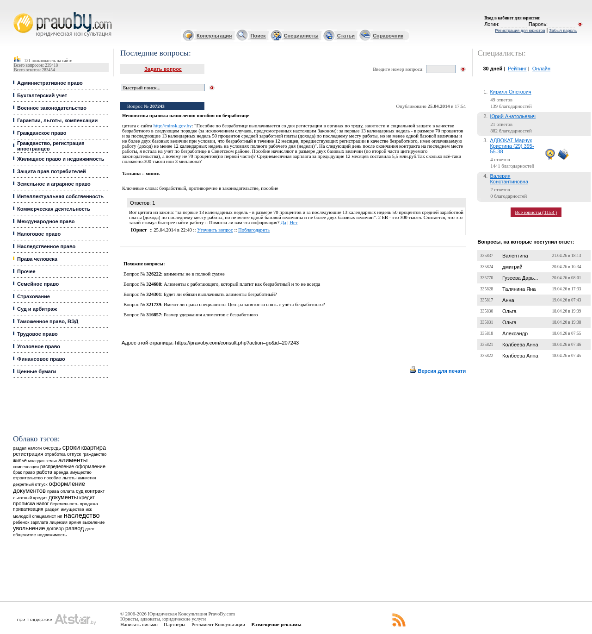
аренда (61, 472)
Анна (508, 300)
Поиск (258, 35)
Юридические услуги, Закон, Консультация (17, 12)
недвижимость (52, 534)
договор (55, 528)
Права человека (37, 259)
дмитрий (512, 267)
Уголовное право (38, 346)
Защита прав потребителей (51, 171)
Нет (293, 222)
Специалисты (301, 35)
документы (63, 497)
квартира (93, 447)
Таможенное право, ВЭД (47, 321)
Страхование (33, 296)
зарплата (39, 522)
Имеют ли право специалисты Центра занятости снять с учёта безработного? (244, 304)
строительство (28, 477)
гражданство (94, 454)
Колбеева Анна (520, 344)
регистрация (28, 454)
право (29, 472)
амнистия (87, 478)
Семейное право (38, 284)
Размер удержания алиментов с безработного (211, 314)
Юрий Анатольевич (513, 116)
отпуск (74, 454)
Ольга (509, 311)
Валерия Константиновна (509, 178)
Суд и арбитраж (37, 309)
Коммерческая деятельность (53, 209)
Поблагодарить (254, 229)
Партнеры (174, 624)
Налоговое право (39, 234)
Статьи (346, 35)
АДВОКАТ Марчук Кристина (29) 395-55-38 (512, 146)
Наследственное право (46, 246)
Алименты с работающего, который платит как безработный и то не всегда (242, 284)
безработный (172, 188)
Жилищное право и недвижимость (61, 159)
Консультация (214, 35)
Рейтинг (517, 68)
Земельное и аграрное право (54, 184)
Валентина (515, 255)
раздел (19, 448)
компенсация (26, 467)
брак (17, 472)
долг (89, 528)
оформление (90, 466)
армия (75, 522)
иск (89, 509)
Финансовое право (41, 359)
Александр (515, 333)
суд (79, 491)
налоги (35, 448)
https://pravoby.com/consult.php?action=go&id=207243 (237, 342)
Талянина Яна (519, 289)
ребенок (21, 522)
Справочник (388, 35)
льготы (69, 477)
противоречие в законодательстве (224, 188)
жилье (20, 460)
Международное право (46, 221)
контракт (95, 491)
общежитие (24, 534)
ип (59, 516)
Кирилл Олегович (510, 91)
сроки (71, 447)
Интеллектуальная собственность (60, 196)
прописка (24, 503)
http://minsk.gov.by (173, 125)
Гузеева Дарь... (520, 278)
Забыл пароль (563, 30)
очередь (52, 448)
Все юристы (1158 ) (536, 212)
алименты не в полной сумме (194, 273)
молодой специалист (34, 516)
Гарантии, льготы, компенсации (57, 120)
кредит (87, 497)
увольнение (29, 528)
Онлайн (541, 68)
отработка (55, 454)
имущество (81, 472)
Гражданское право (41, 133)
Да (283, 222)
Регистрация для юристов (520, 30)
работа (44, 472)
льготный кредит (30, 497)
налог (43, 503)
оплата (67, 491)
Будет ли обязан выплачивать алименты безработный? (220, 294)
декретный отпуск (30, 484)
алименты (72, 460)
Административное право (50, 83)
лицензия (58, 522)
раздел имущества (64, 509)
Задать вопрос (163, 69)
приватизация (28, 509)
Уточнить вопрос (215, 229)
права (53, 491)
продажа (89, 503)
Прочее (26, 271)
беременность (64, 504)
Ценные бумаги (36, 371)
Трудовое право (37, 334)
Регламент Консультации (218, 624)
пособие (52, 478)
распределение (57, 466)
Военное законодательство (51, 108)
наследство (82, 515)
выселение (93, 522)
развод (74, 528)
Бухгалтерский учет (42, 95)
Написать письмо (139, 624)
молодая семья (42, 460)
